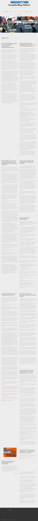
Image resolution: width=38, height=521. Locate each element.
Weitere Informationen (17, 2)
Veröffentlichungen (19, 14)
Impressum (11, 11)
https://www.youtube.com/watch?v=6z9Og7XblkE (25, 121)
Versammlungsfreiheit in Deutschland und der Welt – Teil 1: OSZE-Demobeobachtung (28, 45)
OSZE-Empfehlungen (27, 11)
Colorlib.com (14, 519)
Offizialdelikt (30, 472)
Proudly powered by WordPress (5, 519)
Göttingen (25, 74)
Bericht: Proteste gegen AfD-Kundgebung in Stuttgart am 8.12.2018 (27, 162)
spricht (10, 57)
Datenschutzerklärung (5, 11)
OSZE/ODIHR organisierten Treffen (8, 306)
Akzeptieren (22, 2)
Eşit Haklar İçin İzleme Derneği (5, 309)
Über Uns (32, 11)
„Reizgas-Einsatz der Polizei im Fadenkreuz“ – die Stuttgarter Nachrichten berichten (27, 451)
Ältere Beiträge (4, 506)
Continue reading (16, 473)
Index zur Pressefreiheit (30, 78)
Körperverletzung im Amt (22, 472)
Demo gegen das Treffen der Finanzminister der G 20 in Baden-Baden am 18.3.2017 (27, 372)
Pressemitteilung (7, 322)
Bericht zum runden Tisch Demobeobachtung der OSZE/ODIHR (8, 462)
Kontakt (15, 11)
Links (22, 11)
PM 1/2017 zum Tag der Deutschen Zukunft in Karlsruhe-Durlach (28, 295)
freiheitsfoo (28, 74)
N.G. (5, 41)
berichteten (7, 264)
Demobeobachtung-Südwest (19, 5)
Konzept (19, 11)
